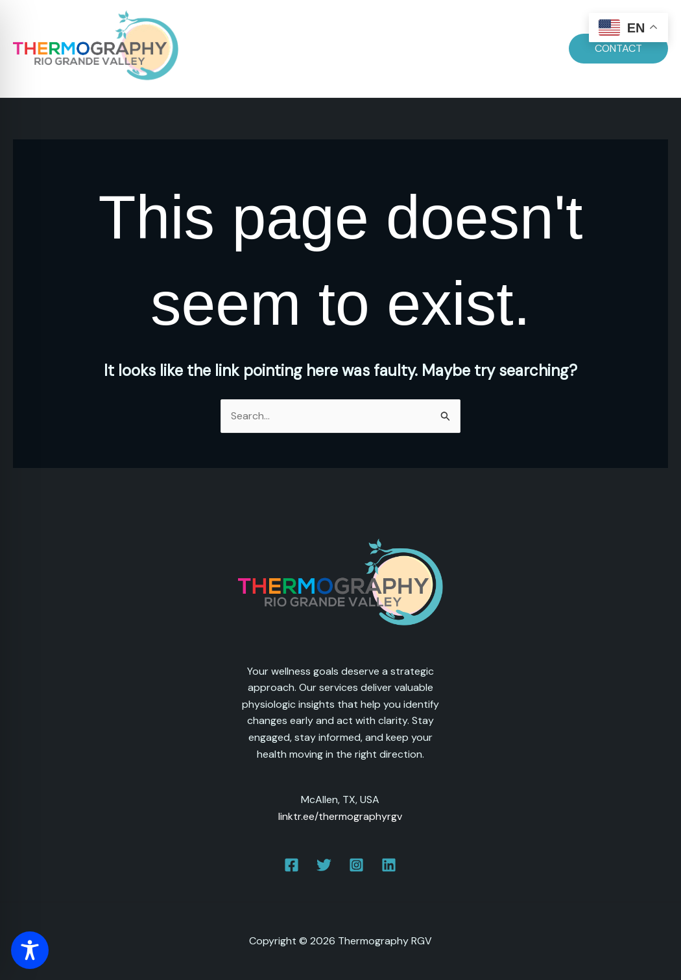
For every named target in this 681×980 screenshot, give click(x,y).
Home (238, 48)
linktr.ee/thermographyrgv (340, 816)
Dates (287, 48)
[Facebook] (291, 865)
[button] (618, 49)
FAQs (445, 48)
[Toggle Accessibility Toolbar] (30, 950)
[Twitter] (324, 865)
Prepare (341, 48)
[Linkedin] (388, 865)
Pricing (396, 48)
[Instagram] (356, 865)
